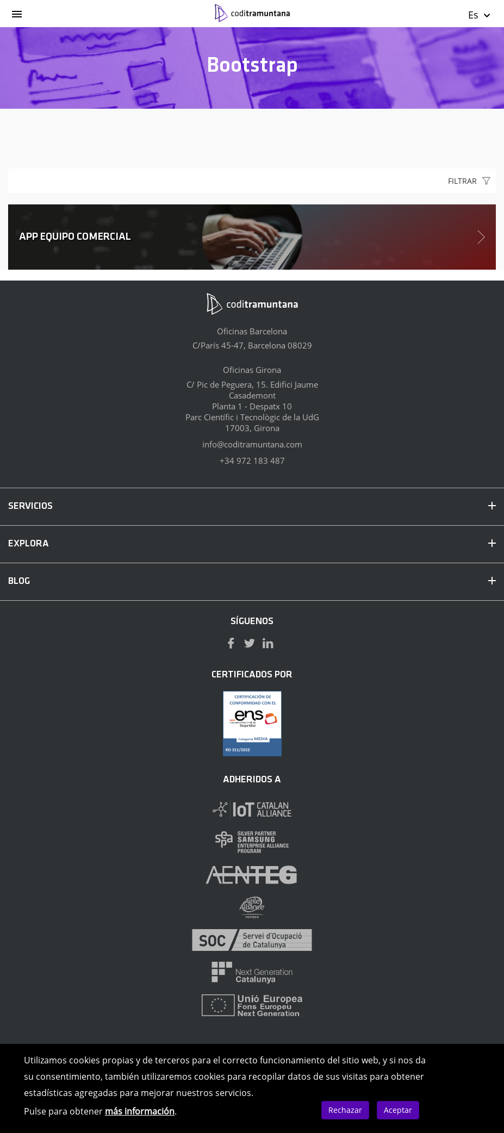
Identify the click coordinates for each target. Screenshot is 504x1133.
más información (140, 1111)
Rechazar (345, 1110)
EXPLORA (252, 544)
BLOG (252, 581)
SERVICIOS (252, 506)
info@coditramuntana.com (252, 444)
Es (479, 14)
